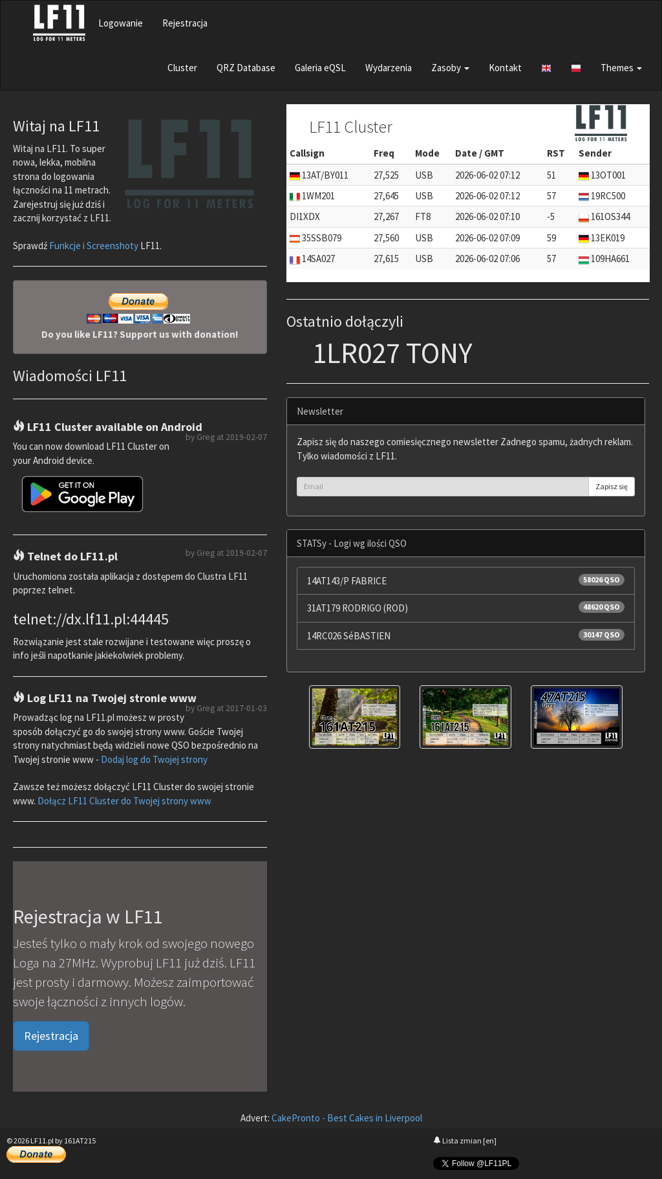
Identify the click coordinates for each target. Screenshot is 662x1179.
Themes (621, 67)
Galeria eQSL (320, 67)
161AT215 (80, 1140)
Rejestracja (185, 23)
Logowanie (120, 23)
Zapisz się (611, 486)
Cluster (182, 67)
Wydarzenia (388, 67)
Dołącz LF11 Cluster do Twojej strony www (124, 801)
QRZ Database (246, 67)
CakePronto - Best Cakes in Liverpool (347, 1118)
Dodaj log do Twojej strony (154, 759)
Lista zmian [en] (464, 1140)
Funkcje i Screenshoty (93, 245)
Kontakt (505, 67)
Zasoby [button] (450, 67)
